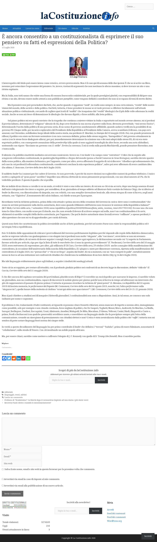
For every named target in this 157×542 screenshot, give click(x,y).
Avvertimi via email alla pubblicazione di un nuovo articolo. (33, 485)
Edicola (75, 28)
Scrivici (86, 28)
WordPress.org (114, 521)
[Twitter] (9, 358)
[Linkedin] (18, 358)
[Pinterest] (23, 358)
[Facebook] (4, 358)
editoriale (9, 392)
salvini (24, 395)
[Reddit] (14, 358)
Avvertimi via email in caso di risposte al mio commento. (32, 479)
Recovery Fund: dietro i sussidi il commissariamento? (28, 403)
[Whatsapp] (28, 358)
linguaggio (9, 395)
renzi (17, 395)
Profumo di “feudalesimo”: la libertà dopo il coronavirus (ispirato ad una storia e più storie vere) (46, 400)
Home (5, 28)
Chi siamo (62, 28)
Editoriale (48, 28)
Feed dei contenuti (116, 513)
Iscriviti (101, 380)
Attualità (17, 28)
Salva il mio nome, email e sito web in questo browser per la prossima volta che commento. (50, 469)
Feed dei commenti (116, 517)
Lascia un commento (14, 397)
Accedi (110, 509)
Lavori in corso (32, 28)
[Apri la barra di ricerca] (153, 28)
